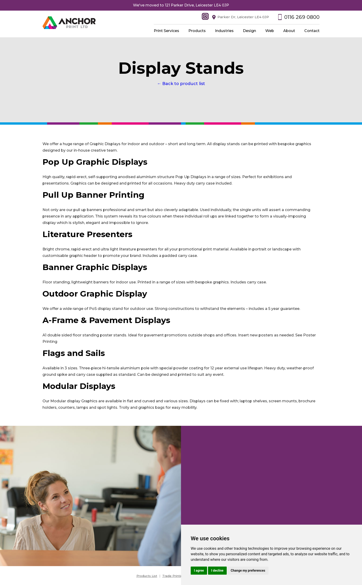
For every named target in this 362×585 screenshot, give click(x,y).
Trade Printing (173, 576)
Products (197, 31)
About (289, 31)
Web (269, 31)
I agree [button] (199, 570)
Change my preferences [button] (248, 570)
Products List (146, 576)
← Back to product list (181, 83)
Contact (312, 31)
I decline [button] (217, 570)
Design (249, 31)
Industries (224, 31)
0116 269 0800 (302, 17)
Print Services (166, 31)
